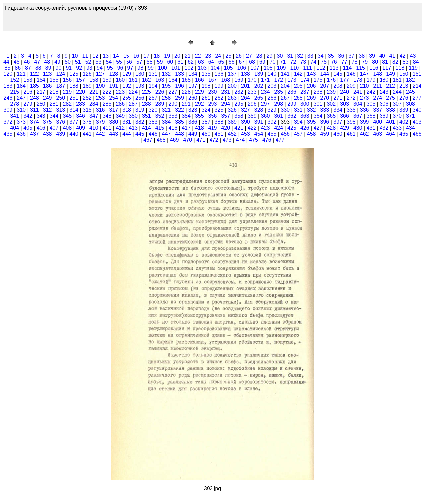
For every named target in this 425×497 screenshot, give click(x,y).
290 (172, 104)
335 (351, 110)
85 (7, 68)
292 (199, 104)
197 (192, 86)
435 (8, 134)
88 (38, 68)
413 (133, 128)
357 (225, 116)
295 (238, 104)
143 (311, 74)
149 (390, 74)
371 (410, 116)
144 (324, 74)
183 (8, 86)
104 (215, 68)
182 (410, 80)
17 (147, 56)
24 (218, 56)
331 (298, 110)
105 (228, 68)
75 (324, 62)
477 (280, 140)
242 (371, 92)
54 (109, 62)
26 (239, 56)
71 (283, 62)
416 (172, 128)
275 (390, 98)
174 (304, 80)
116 (373, 68)
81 (385, 62)
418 (199, 128)
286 (120, 104)
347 (93, 116)
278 (14, 104)
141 (285, 74)
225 (146, 92)
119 (413, 68)
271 (337, 98)
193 (139, 86)
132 (166, 74)
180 (384, 80)
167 (212, 80)
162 (146, 80)
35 (331, 56)
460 (337, 134)
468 (161, 140)
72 (293, 62)
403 (417, 122)
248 (34, 98)
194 (153, 86)
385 (179, 122)
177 (344, 80)
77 (344, 62)
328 (258, 110)
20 (177, 56)
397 (337, 122)
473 (227, 140)
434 (410, 128)
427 (318, 128)
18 (157, 56)
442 (100, 134)
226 (159, 92)
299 (291, 104)
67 (242, 62)
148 (377, 74)
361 (278, 116)
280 (41, 104)
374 (34, 122)
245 (410, 92)
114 (347, 68)
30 (280, 56)
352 (159, 116)
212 (390, 86)
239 (331, 92)
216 (27, 92)
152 (14, 80)
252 (87, 98)
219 (67, 92)
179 (371, 80)
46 (27, 62)
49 (57, 62)
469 (174, 140)
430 (357, 128)
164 (172, 80)
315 (87, 110)
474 (240, 140)
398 (351, 122)
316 (100, 110)
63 (201, 62)
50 (68, 62)
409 (80, 128)
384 (166, 122)
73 (303, 62)
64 (211, 62)
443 (113, 134)
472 (214, 140)
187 (60, 86)
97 (130, 68)
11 (85, 56)
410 (93, 128)
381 (126, 122)
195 (166, 86)
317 (113, 110)
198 (206, 86)
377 (73, 122)
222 (107, 92)
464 (390, 134)
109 (281, 68)
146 (351, 74)
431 (371, 128)
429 (344, 128)
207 (324, 86)
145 (337, 74)
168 (225, 80)
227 (172, 92)
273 (364, 98)
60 (170, 62)
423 (265, 128)
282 (67, 104)
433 (397, 128)
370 (397, 116)
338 (390, 110)
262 (219, 98)
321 (166, 110)
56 (129, 62)
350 (133, 116)
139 (258, 74)
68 (252, 62)
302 (331, 104)
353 (172, 116)
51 (78, 62)
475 (253, 140)
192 (126, 86)
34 (321, 56)
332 (311, 110)
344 (54, 116)
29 (270, 56)
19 (167, 56)
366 (344, 116)
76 (334, 62)
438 (47, 134)
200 (232, 86)
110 (294, 68)
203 (272, 86)
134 (192, 74)
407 (54, 128)
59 (160, 62)
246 (8, 98)
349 (120, 116)
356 (212, 116)
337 (377, 110)
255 (126, 98)
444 (126, 134)
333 (324, 110)
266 (272, 98)
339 (403, 110)
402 (403, 122)
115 (360, 68)
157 (80, 80)
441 (87, 134)
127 (100, 74)
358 (238, 116)
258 (166, 98)
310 (21, 110)
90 (59, 68)
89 (48, 68)
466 (417, 134)
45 (17, 62)
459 (324, 134)
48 (47, 62)
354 (186, 116)
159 (107, 80)
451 (219, 134)
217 (41, 92)
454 (258, 134)
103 (202, 68)
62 (191, 62)
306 (384, 104)
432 (384, 128)
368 (371, 116)
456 (285, 134)
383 (153, 122)
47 (37, 62)
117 (386, 68)
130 (139, 74)
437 (34, 134)
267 (285, 98)
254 (113, 98)
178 (357, 80)
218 (54, 92)
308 (410, 104)
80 (375, 62)
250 (60, 98)
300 (304, 104)
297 (265, 104)
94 (100, 68)
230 (212, 92)
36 (341, 56)
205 (298, 86)
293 (212, 104)
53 (99, 62)
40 (382, 56)
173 (291, 80)
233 (252, 92)
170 (252, 80)
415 (159, 128)
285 (107, 104)
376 (60, 122)
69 (262, 62)
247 (21, 98)
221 (93, 92)
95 (110, 68)
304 (357, 104)
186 (47, 86)
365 (331, 116)
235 (278, 92)
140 (272, 74)
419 (212, 128)
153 (27, 80)
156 (67, 80)
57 (139, 62)
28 (259, 56)
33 (310, 56)
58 (150, 62)
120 (8, 74)
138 (245, 74)
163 (159, 80)
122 (34, 74)
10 (75, 56)
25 (228, 56)
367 (357, 116)
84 (416, 62)
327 (245, 110)
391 (258, 122)
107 (254, 68)
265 (258, 98)
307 (397, 104)
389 (232, 122)
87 (28, 68)
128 (113, 74)
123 (47, 74)
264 (245, 98)
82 (395, 62)
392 (272, 122)
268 (298, 98)
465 (403, 134)
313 (60, 110)
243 (384, 92)
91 (69, 68)
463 (377, 134)
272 (351, 98)
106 (241, 68)
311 (34, 110)
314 (73, 110)
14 (116, 56)
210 (364, 86)
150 (403, 74)
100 (162, 68)
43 (413, 56)
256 (139, 98)
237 (304, 92)
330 (285, 110)
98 (140, 68)
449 (192, 134)
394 (298, 122)
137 (232, 74)
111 (307, 68)
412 (120, 128)
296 (252, 104)
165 (186, 80)
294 (225, 104)
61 (180, 62)
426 (304, 128)
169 (238, 80)
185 (34, 86)
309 (8, 110)
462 (364, 134)
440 (73, 134)
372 (8, 122)
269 (311, 98)
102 (189, 68)
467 (147, 140)
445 (139, 134)
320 (153, 110)
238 (318, 92)
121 (21, 74)
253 (100, 98)
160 (120, 80)
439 (60, 134)
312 (47, 110)
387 (206, 122)
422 (252, 128)
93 (89, 68)
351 (146, 116)
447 (166, 134)
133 (179, 74)
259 (179, 98)
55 (119, 62)
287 (133, 104)
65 (221, 62)
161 (133, 80)
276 (403, 98)
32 (300, 56)
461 (351, 134)
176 (331, 80)
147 (364, 74)
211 (377, 86)
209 (351, 86)
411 (107, 128)
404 (14, 128)
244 (397, 92)
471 (200, 140)
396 (324, 122)
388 (219, 122)
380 (113, 122)
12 (95, 56)
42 (403, 56)
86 (18, 68)
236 (291, 92)
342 (27, 116)
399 (364, 122)
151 (417, 74)
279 (27, 104)
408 (67, 128)
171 (265, 80)
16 (136, 56)
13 (106, 56)
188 (73, 86)
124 (60, 74)
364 (318, 116)
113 (334, 68)
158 (93, 80)
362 (291, 116)
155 (54, 80)
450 (206, 134)
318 (126, 110)
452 (232, 134)
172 (278, 80)
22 (198, 56)
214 (417, 86)
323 (192, 110)
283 (80, 104)
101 (175, 68)
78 (355, 62)
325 (219, 110)
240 (344, 92)
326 (232, 110)
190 (100, 86)
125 (73, 74)
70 (273, 62)
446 (153, 134)
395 (311, 122)
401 (390, 122)
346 (80, 116)
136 (219, 74)
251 (73, 98)
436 (21, 134)
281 (54, 104)
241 (357, 92)
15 (126, 56)
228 (186, 92)
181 (397, 80)
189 (87, 86)
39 (372, 56)
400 (377, 122)
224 (133, 92)
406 (41, 128)
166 (199, 80)
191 (113, 86)
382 (139, 122)
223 (120, 92)
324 (206, 110)
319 (139, 110)
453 (245, 134)
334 (337, 110)
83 (406, 62)
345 (67, 116)
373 (21, 122)
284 (93, 104)
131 (153, 74)
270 (324, 98)
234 (265, 92)
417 (186, 128)
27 (249, 56)
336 (364, 110)
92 (79, 68)
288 (146, 104)
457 (298, 134)
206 (311, 86)
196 (179, 86)
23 (208, 56)
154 (41, 80)
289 (159, 104)
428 (331, 128)
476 (266, 140)
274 (377, 98)
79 (365, 62)
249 (47, 98)
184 (21, 86)
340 (417, 110)
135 (206, 74)
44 (6, 62)
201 (245, 86)
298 (278, 104)
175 (318, 80)
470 (187, 140)
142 (298, 74)
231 (225, 92)
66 (231, 62)
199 (219, 86)
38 (362, 56)
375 (47, 122)
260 (192, 98)
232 (238, 92)
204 (285, 86)
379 (100, 122)
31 (290, 56)
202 (258, 86)
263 (232, 98)
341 (14, 116)
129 (126, 74)
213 (403, 86)
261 (206, 98)
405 (27, 128)
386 (192, 122)
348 (107, 116)
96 (120, 68)
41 (392, 56)
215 (14, 92)
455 (272, 134)
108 (268, 68)
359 (252, 116)
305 (371, 104)
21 (188, 56)
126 (87, 74)
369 (384, 116)
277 (417, 98)
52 (88, 62)
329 (272, 110)
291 (186, 104)
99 (151, 68)
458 (311, 134)
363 (304, 116)
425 (291, 128)
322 (179, 110)
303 (344, 104)
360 (265, 116)
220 (80, 92)
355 (199, 116)
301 (318, 104)
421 (238, 128)
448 (179, 134)
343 (41, 116)
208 (337, 86)
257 (153, 98)
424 (278, 128)
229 (199, 92)
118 (400, 68)
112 (320, 68)
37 (351, 56)
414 (146, 128)
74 (313, 62)
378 (87, 122)
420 (225, 128)
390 (245, 122)
